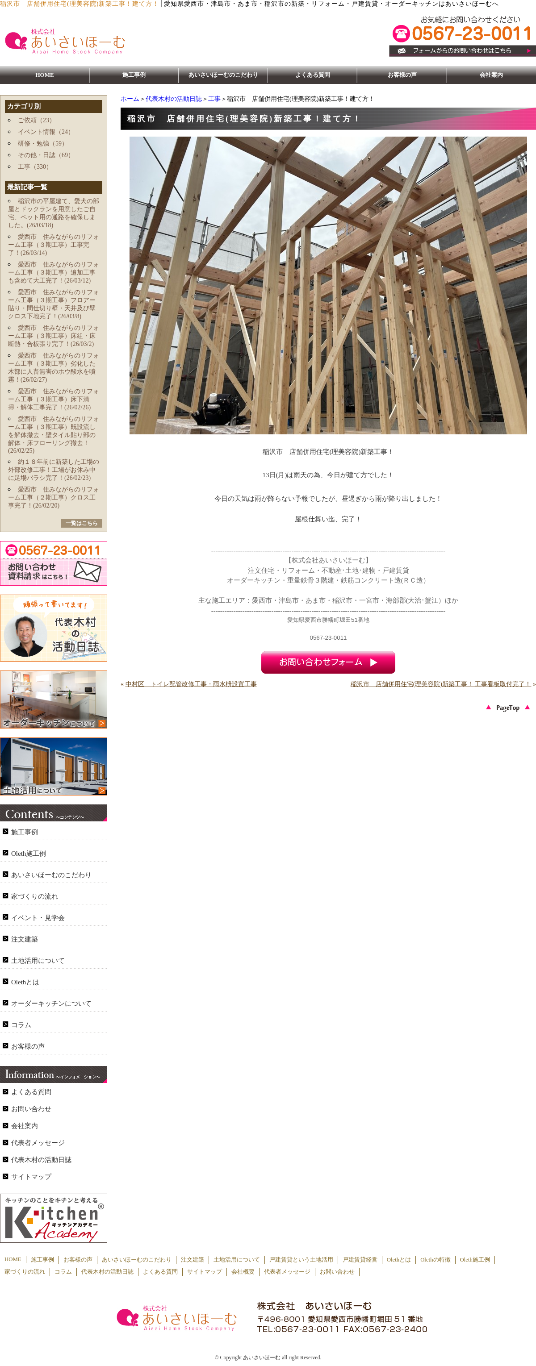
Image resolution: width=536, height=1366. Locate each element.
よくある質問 (312, 74)
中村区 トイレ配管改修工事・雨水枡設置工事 (191, 684)
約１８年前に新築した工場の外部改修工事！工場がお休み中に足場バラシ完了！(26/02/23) (53, 469)
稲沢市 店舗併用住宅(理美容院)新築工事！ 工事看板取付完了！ (441, 684)
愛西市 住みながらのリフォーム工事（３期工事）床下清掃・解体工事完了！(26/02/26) (53, 399)
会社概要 (243, 1272)
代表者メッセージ (38, 1142)
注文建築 (24, 939)
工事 (214, 99)
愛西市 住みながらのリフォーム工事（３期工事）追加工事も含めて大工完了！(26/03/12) (53, 272)
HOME (44, 74)
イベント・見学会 (38, 917)
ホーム (130, 99)
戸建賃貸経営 (360, 1260)
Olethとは (25, 982)
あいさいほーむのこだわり (223, 74)
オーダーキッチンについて (51, 1003)
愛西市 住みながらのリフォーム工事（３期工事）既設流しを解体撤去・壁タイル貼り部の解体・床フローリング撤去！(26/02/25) (53, 435)
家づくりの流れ (34, 896)
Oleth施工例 (28, 853)
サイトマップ (31, 1176)
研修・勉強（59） (43, 143)
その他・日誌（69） (46, 155)
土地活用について (38, 960)
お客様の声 (402, 74)
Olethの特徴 (435, 1260)
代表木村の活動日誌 (174, 99)
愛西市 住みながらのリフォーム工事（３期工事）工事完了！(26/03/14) (53, 244)
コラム (21, 1025)
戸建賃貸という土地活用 (301, 1260)
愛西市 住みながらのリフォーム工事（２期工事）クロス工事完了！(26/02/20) (53, 497)
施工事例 (134, 74)
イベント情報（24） (46, 132)
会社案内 (491, 74)
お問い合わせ (31, 1108)
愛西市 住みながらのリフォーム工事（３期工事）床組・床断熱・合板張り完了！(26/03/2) (53, 336)
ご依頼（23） (36, 120)
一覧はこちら (82, 523)
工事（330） (35, 166)
